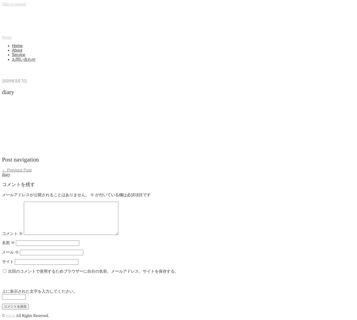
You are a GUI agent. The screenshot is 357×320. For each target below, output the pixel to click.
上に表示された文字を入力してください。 (39, 291)
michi (10, 316)
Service (18, 55)
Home (17, 46)
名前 (8, 243)
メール (10, 252)
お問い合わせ (24, 59)
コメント (12, 233)
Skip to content (14, 4)
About (17, 50)
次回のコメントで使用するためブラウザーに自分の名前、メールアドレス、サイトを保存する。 (93, 271)
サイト (8, 261)
